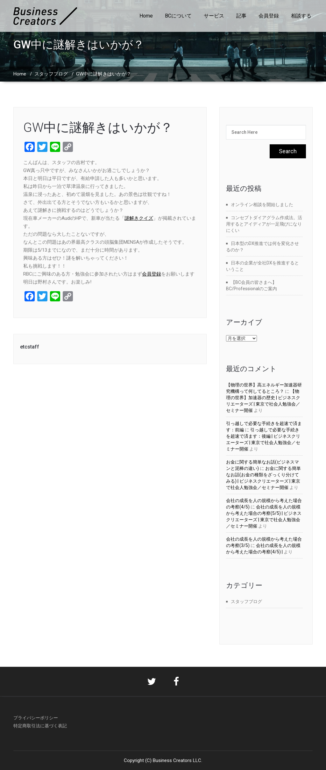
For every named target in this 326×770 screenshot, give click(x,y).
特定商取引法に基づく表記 (40, 725)
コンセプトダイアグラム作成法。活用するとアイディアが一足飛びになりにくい (264, 224)
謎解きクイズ (138, 218)
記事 (241, 16)
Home (146, 16)
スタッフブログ (51, 74)
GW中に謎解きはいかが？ (98, 127)
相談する (301, 16)
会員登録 (269, 16)
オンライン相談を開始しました (262, 204)
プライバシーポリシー (35, 717)
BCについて (178, 16)
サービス (214, 16)
